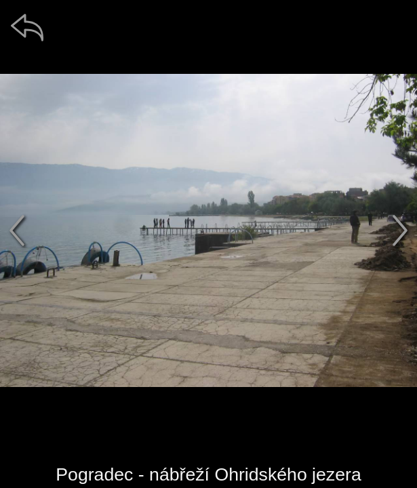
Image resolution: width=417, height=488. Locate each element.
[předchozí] (17, 230)
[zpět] (27, 27)
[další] (400, 230)
